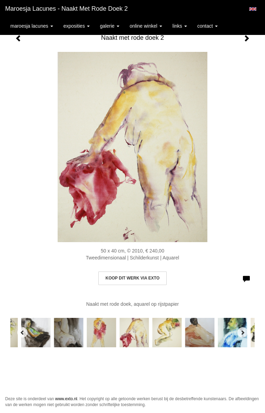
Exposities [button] (76, 26)
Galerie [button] (109, 26)
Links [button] (180, 26)
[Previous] (22, 332)
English (253, 9)
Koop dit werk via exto (132, 278)
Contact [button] (207, 26)
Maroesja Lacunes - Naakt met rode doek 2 (66, 8)
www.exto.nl (66, 398)
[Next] (242, 332)
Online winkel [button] (146, 26)
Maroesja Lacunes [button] (31, 26)
